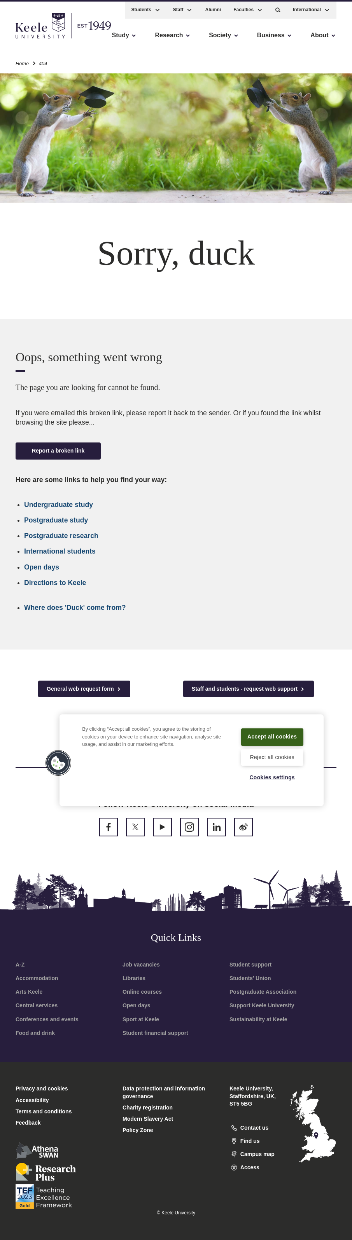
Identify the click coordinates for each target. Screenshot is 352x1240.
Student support (250, 964)
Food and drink (35, 1033)
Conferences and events (47, 1019)
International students (60, 551)
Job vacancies (141, 964)
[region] (192, 755)
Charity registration (148, 1107)
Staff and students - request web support (248, 689)
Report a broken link (58, 451)
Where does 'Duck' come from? (75, 607)
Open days (41, 567)
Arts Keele (29, 992)
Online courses (142, 992)
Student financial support (155, 1033)
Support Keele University (261, 1005)
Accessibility (32, 1100)
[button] (278, 8)
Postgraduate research (61, 536)
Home (22, 61)
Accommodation (37, 978)
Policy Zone (138, 1130)
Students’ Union (250, 978)
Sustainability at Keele (258, 1019)
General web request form (84, 689)
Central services (37, 1005)
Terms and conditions (44, 1111)
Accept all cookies (272, 731)
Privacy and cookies (42, 1088)
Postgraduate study (56, 520)
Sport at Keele (141, 1019)
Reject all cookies (272, 757)
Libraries (134, 978)
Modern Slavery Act (148, 1119)
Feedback (28, 1123)
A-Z (20, 964)
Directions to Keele (55, 583)
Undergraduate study (58, 505)
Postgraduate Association (262, 992)
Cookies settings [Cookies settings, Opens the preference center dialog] (272, 777)
